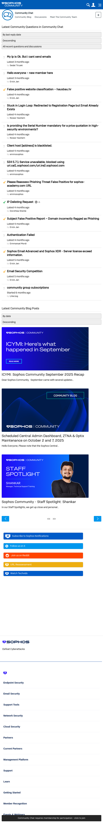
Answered (4, 202)
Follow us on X (15, 546)
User (93, 5)
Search (88, 5)
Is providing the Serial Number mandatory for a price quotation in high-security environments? (53, 127)
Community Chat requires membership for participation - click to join (51, 818)
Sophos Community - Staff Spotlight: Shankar (39, 501)
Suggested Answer (4, 89)
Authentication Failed (21, 235)
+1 (39, 202)
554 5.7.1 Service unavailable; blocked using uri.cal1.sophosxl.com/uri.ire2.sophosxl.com (35, 164)
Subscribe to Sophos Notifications (27, 536)
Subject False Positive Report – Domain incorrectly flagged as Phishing (53, 218)
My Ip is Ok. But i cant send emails (29, 56)
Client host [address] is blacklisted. (29, 145)
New (98, 15)
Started (19, 292)
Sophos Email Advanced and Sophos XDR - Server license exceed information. (49, 253)
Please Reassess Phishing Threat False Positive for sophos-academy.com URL (46, 183)
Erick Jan (14, 81)
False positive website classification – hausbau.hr (39, 89)
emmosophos (16, 154)
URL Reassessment (18, 564)
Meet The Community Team (63, 17)
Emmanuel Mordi (18, 243)
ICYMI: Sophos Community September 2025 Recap (43, 374)
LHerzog (14, 296)
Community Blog (23, 17)
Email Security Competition (24, 271)
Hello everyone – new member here (30, 73)
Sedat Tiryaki (16, 65)
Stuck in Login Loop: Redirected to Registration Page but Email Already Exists (52, 107)
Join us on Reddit (17, 556)
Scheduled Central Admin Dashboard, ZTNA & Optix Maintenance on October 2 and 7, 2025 (43, 438)
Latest (18, 61)
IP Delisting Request (20, 202)
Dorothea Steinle (18, 210)
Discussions (41, 17)
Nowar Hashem (17, 117)
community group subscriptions (28, 287)
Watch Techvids (16, 573)
